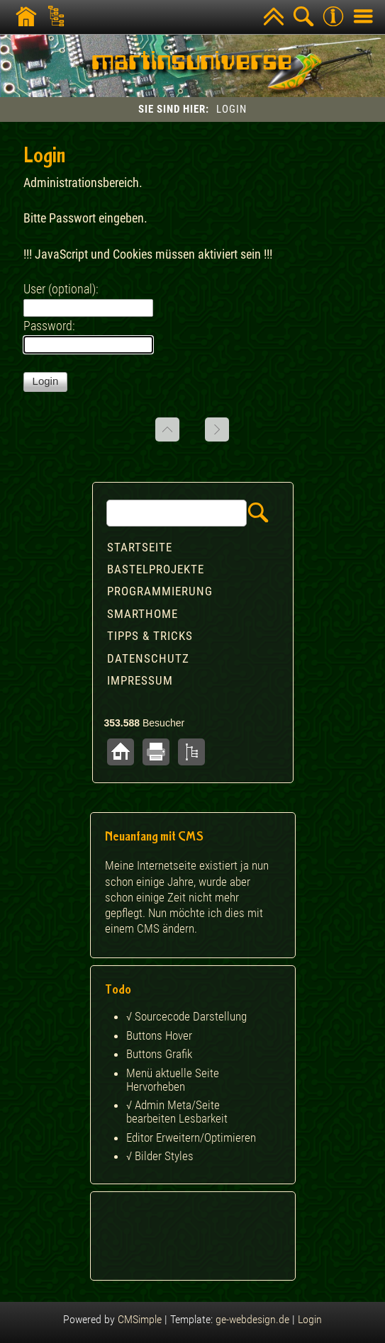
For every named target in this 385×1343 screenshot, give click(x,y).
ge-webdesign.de (252, 1319)
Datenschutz (148, 658)
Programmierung (160, 591)
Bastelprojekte (155, 569)
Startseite (139, 547)
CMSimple (140, 1319)
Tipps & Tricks (150, 636)
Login (310, 1319)
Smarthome (142, 614)
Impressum (140, 680)
